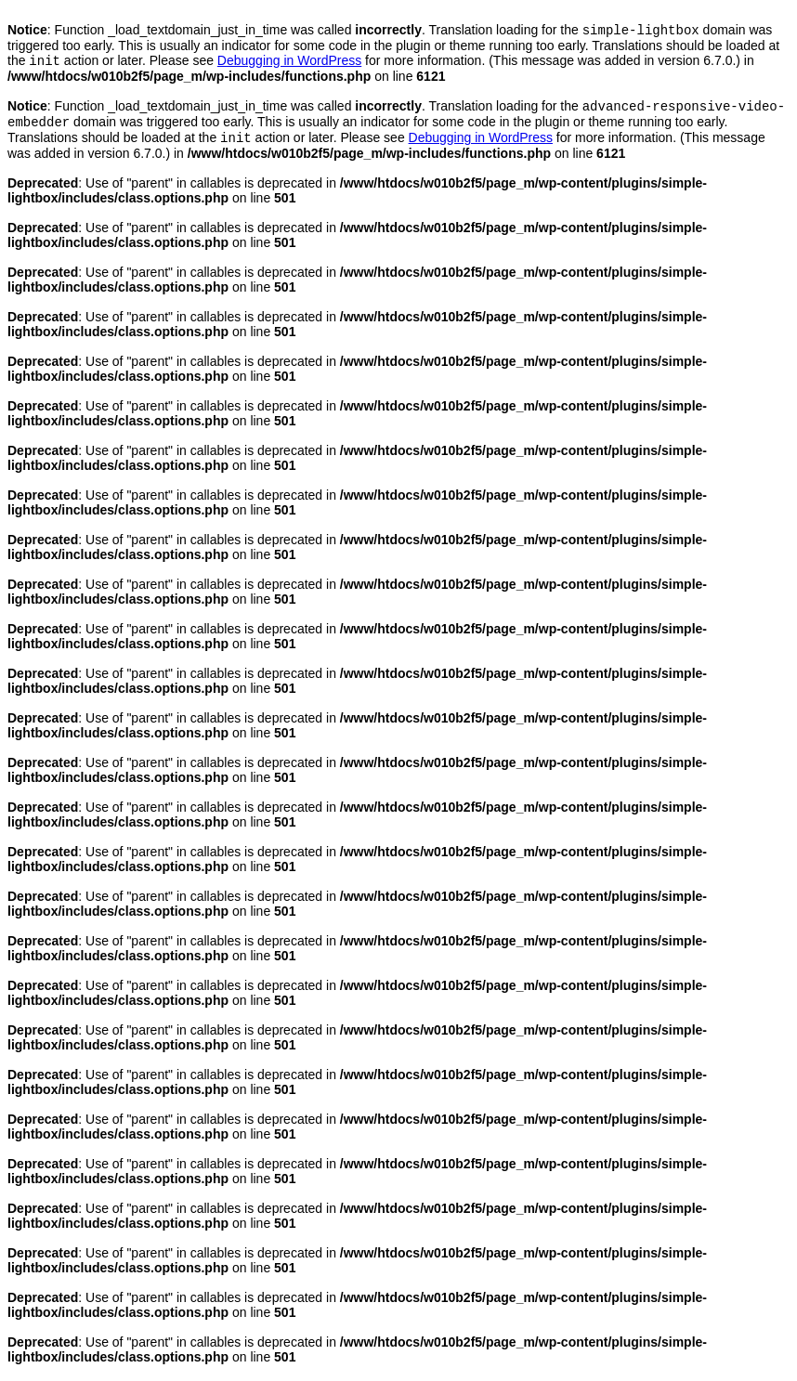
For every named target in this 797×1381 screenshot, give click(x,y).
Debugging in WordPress (289, 64)
